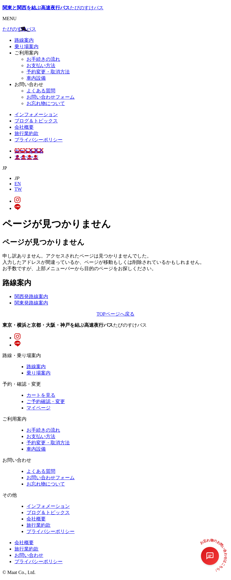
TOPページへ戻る (115, 313)
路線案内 (24, 40)
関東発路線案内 (31, 302)
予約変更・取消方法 (48, 71)
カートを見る (28, 150)
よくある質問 (40, 90)
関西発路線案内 (31, 296)
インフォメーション (36, 114)
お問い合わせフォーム (50, 97)
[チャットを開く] (210, 556)
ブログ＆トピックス (36, 120)
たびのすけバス (52, 7)
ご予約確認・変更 (45, 401)
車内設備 (36, 78)
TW (18, 189)
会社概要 (24, 127)
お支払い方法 (40, 65)
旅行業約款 (26, 133)
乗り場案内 (26, 46)
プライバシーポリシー (38, 139)
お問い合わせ (28, 555)
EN (17, 183)
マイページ (26, 157)
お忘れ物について (45, 103)
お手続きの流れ (43, 59)
